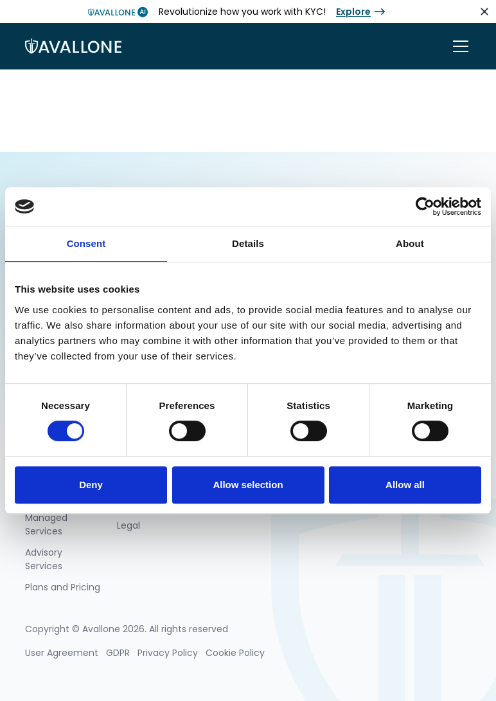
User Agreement (61, 652)
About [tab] (410, 243)
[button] (458, 46)
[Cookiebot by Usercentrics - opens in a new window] (425, 206)
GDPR (118, 652)
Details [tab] (248, 243)
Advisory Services (43, 559)
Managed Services (46, 524)
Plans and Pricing (62, 587)
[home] (73, 46)
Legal (128, 525)
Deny (91, 484)
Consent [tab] (86, 243)
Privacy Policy (167, 652)
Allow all (405, 484)
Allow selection (248, 484)
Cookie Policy (235, 652)
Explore (353, 11)
